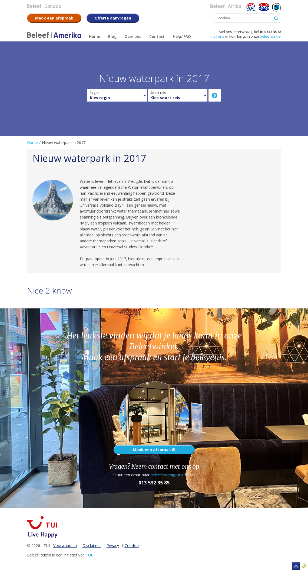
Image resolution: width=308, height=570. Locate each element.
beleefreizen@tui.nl (167, 474)
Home (32, 142)
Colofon (132, 545)
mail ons (217, 36)
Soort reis (158, 93)
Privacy (113, 545)
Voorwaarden (65, 545)
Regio (94, 93)
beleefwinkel (270, 36)
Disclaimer (91, 545)
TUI (89, 555)
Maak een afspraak (154, 449)
